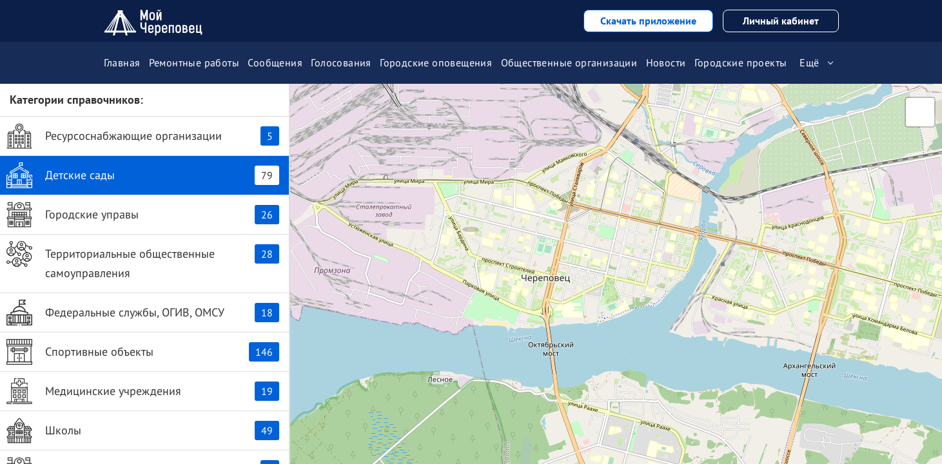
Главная (122, 62)
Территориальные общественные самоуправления (142, 260)
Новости (666, 62)
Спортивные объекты (142, 352)
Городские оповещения (436, 62)
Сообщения (275, 62)
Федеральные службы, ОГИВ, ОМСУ (142, 312)
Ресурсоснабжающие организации (142, 136)
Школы (142, 430)
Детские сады (142, 175)
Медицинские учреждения (142, 391)
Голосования (341, 62)
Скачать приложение (648, 20)
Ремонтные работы (194, 62)
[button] (470, 216)
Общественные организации (569, 62)
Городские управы (142, 214)
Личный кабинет (781, 20)
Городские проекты (740, 62)
